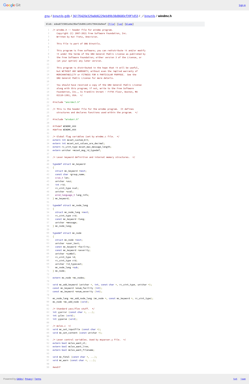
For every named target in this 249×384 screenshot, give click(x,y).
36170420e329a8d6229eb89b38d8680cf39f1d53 (105, 16)
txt (235, 378)
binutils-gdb (61, 16)
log (120, 24)
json (243, 378)
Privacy (28, 378)
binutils (149, 16)
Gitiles (20, 378)
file (111, 24)
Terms (37, 378)
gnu (47, 16)
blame (129, 24)
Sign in (242, 5)
